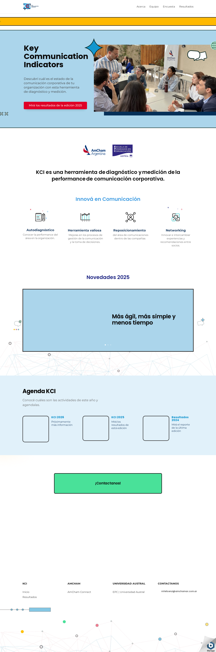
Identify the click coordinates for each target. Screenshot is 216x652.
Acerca (141, 7)
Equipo (154, 7)
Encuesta (169, 7)
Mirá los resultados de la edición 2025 (55, 105)
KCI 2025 (117, 417)
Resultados (186, 7)
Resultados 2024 (180, 418)
